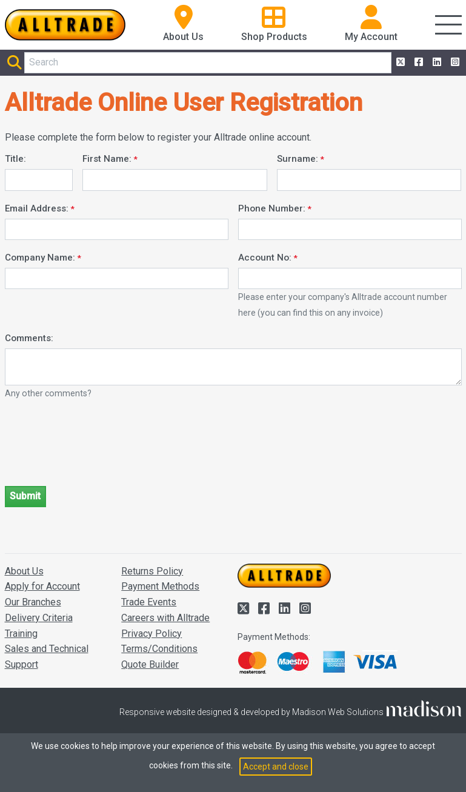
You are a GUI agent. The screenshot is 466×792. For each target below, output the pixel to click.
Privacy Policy (151, 633)
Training (21, 633)
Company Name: (40, 257)
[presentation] (97, 452)
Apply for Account (42, 586)
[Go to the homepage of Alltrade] (65, 25)
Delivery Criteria (39, 618)
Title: (15, 158)
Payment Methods (160, 586)
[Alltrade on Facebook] (417, 62)
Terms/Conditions (159, 648)
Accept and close (275, 766)
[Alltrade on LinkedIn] (436, 62)
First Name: (106, 158)
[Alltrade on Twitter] (399, 62)
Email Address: (36, 208)
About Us (24, 571)
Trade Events (148, 602)
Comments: (29, 338)
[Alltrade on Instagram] (454, 62)
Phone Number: (271, 208)
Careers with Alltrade (165, 618)
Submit (25, 496)
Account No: (264, 257)
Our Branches (33, 602)
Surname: (297, 158)
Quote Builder (150, 664)
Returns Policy (152, 571)
